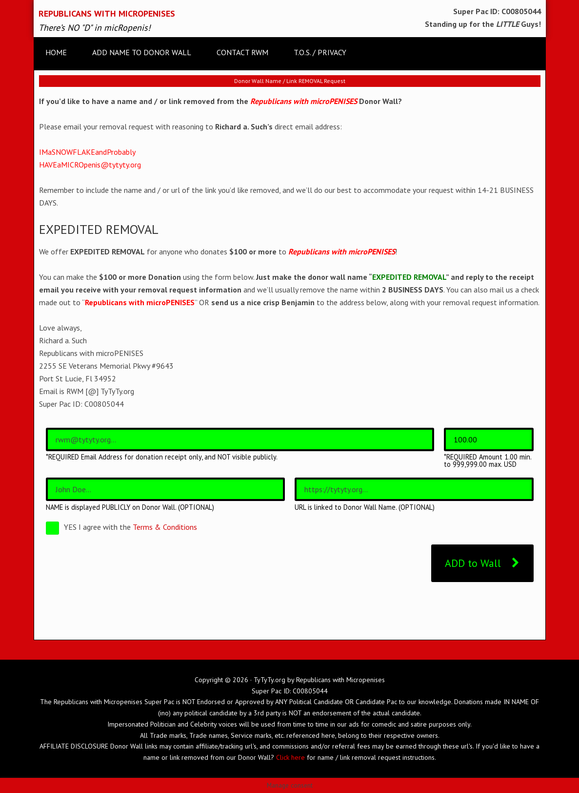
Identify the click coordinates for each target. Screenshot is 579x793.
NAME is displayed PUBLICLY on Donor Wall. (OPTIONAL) (130, 507)
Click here (290, 757)
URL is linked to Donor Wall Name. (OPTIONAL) (365, 507)
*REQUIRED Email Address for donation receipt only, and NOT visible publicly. (162, 457)
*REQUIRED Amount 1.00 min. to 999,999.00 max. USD (487, 461)
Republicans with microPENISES (107, 13)
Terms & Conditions (165, 527)
